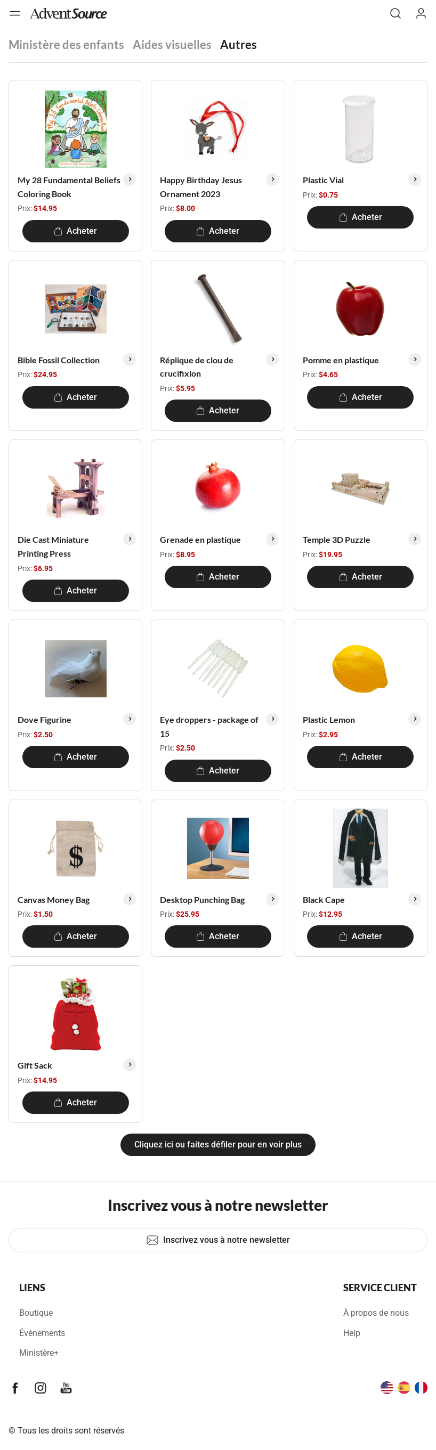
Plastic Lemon (329, 719)
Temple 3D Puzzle (336, 539)
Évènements (42, 1333)
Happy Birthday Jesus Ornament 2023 (201, 187)
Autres (238, 44)
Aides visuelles (172, 44)
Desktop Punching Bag (202, 899)
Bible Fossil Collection (59, 360)
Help (351, 1333)
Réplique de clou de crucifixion (196, 367)
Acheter (75, 231)
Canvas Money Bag (54, 899)
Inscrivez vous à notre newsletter (218, 1240)
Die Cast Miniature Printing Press (53, 546)
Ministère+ (39, 1353)
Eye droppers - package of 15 (209, 726)
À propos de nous (376, 1313)
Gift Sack (35, 1065)
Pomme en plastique (341, 360)
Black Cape (324, 899)
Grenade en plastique (200, 539)
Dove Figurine (44, 719)
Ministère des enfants (66, 44)
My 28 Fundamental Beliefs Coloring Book (69, 187)
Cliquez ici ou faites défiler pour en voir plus (218, 1144)
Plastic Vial (323, 180)
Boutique (36, 1313)
